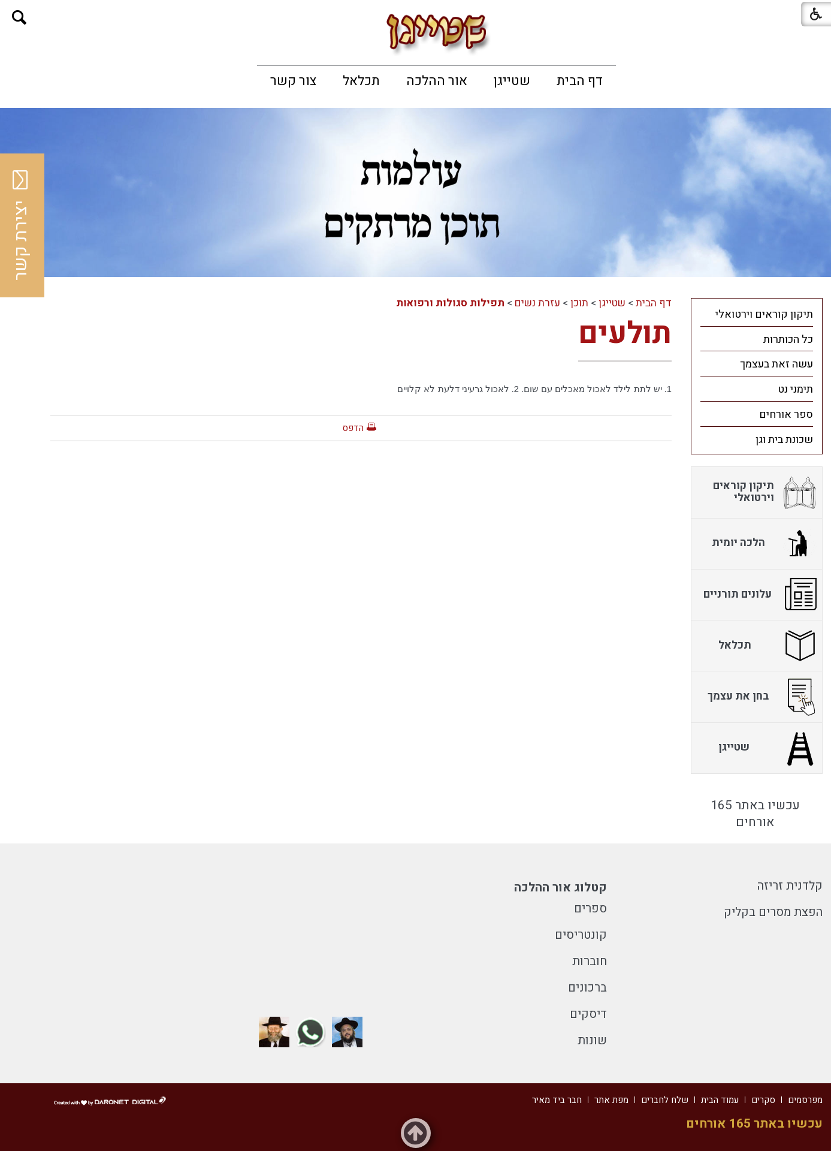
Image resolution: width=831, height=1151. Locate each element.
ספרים (590, 908)
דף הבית (580, 81)
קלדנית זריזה (790, 885)
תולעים (625, 333)
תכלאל (361, 81)
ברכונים (587, 987)
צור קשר (293, 81)
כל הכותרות (788, 340)
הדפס (353, 428)
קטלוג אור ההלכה (560, 887)
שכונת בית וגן (784, 440)
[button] (19, 18)
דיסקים (588, 1014)
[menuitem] (579, 81)
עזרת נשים (537, 303)
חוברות (589, 961)
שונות (592, 1040)
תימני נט (795, 389)
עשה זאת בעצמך (776, 364)
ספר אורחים (786, 414)
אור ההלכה (436, 81)
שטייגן (512, 81)
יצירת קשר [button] (21, 225)
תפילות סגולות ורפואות (450, 303)
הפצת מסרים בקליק (773, 912)
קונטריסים (581, 935)
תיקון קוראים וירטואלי (764, 314)
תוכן (579, 303)
